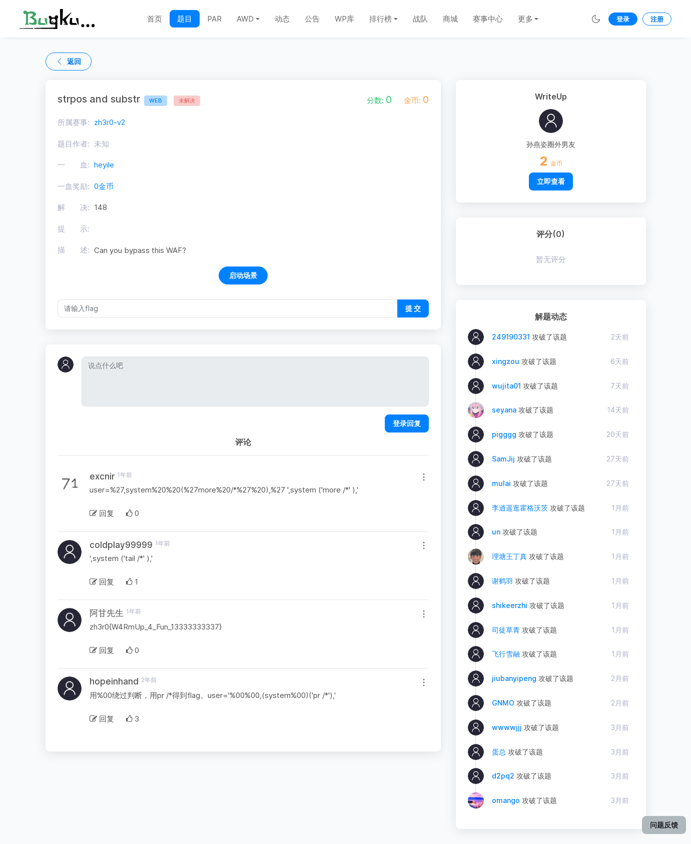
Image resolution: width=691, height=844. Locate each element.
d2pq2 (503, 776)
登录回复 (407, 423)
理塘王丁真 (509, 556)
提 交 (413, 308)
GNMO (503, 702)
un (496, 532)
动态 (282, 19)
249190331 (511, 336)
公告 (312, 19)
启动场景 (243, 275)
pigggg (504, 434)
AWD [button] (245, 19)
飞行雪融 (506, 654)
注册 (656, 19)
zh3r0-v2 (109, 122)
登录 (622, 19)
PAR (214, 19)
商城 (450, 19)
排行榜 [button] (380, 19)
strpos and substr (112, 99)
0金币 (104, 186)
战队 (420, 19)
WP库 (344, 19)
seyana (504, 410)
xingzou (505, 361)
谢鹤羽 (502, 580)
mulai (501, 483)
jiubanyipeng (514, 678)
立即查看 (551, 181)
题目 (184, 19)
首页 (154, 19)
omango (506, 800)
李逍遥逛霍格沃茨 (520, 508)
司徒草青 (506, 630)
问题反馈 (664, 824)
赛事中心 (488, 19)
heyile (104, 165)
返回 (68, 61)
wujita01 (506, 386)
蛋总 (499, 752)
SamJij (503, 458)
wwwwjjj (507, 727)
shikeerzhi (509, 605)
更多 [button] (525, 19)
